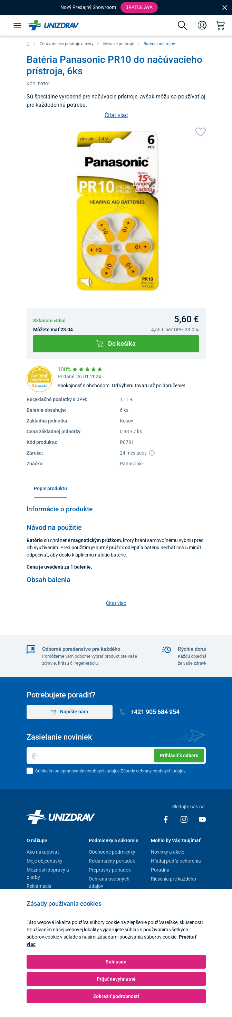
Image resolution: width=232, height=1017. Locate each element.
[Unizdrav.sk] (53, 25)
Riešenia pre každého (173, 879)
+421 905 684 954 (150, 711)
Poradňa (160, 870)
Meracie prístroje (118, 43)
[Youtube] (202, 819)
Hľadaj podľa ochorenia (176, 861)
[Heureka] (39, 378)
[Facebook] (166, 819)
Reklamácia (39, 886)
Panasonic (131, 463)
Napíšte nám (69, 712)
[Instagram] (184, 819)
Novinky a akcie (167, 852)
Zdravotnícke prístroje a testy (67, 43)
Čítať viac (116, 115)
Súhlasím (116, 961)
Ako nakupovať (43, 852)
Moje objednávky (44, 861)
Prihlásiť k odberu (179, 755)
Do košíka (116, 343)
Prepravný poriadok (110, 870)
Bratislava (139, 7)
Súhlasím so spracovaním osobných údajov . (110, 770)
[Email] (116, 755)
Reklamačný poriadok (112, 861)
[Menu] (17, 25)
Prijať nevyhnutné (116, 979)
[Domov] (28, 43)
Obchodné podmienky (112, 852)
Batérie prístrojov (159, 43)
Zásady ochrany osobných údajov (152, 770)
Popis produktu (50, 488)
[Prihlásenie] (202, 25)
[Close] (225, 7)
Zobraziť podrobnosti (116, 996)
